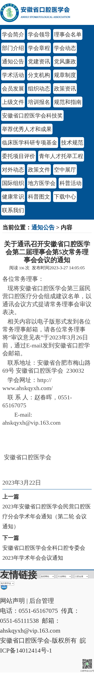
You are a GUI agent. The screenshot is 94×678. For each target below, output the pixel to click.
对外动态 (13, 170)
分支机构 (39, 75)
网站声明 (12, 600)
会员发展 (13, 89)
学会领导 (39, 34)
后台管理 (41, 600)
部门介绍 (13, 48)
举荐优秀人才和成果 (27, 129)
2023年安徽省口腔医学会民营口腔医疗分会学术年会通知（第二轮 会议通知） (46, 516)
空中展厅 (65, 170)
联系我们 (13, 210)
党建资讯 (39, 61)
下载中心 (65, 197)
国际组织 (13, 183)
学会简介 (13, 34)
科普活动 (70, 183)
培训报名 (39, 102)
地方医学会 (42, 183)
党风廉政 (65, 61)
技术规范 (72, 142)
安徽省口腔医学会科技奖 (32, 115)
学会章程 (39, 48)
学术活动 (13, 75)
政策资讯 (65, 89)
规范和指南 (68, 102)
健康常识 (13, 197)
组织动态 (39, 89)
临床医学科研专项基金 (29, 142)
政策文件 (39, 170)
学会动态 (65, 48)
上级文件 (13, 102)
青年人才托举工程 (61, 156)
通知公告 (13, 61)
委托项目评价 (18, 156)
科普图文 (39, 197)
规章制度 (65, 75)
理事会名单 (68, 34)
